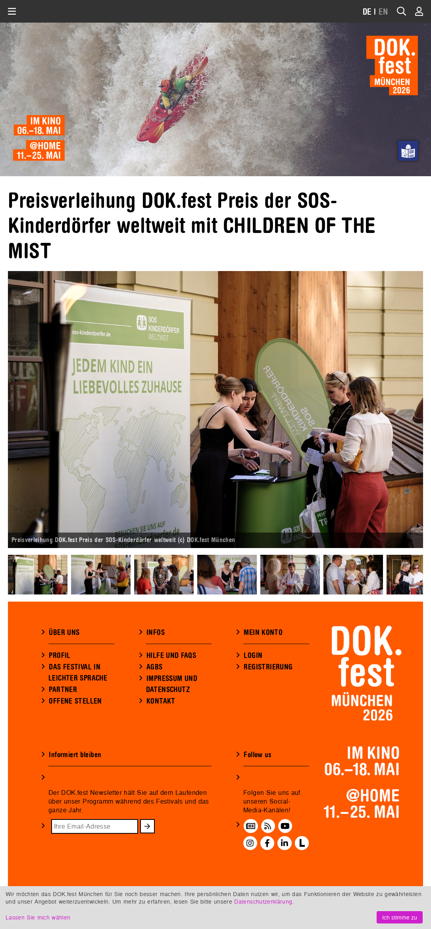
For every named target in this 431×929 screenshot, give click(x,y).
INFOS (155, 633)
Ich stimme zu (399, 917)
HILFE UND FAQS (171, 656)
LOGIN (253, 656)
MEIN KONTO (263, 633)
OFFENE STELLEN (75, 701)
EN (383, 12)
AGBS (154, 667)
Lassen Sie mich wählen (38, 917)
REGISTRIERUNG (268, 667)
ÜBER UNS (64, 633)
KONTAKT (160, 701)
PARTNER (63, 690)
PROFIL (59, 656)
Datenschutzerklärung (263, 901)
